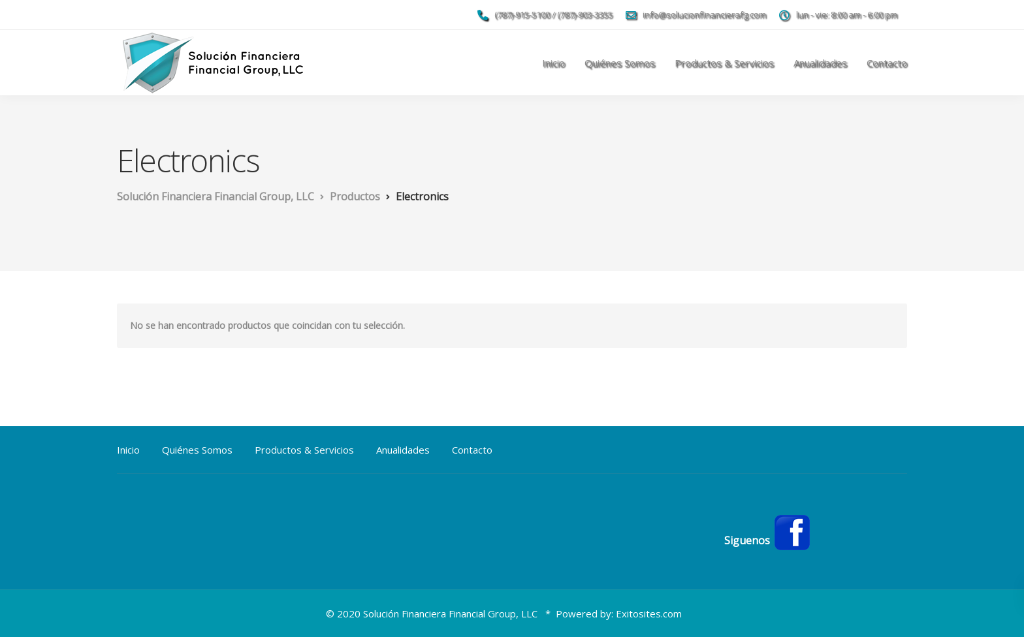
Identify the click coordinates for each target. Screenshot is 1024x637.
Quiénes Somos (619, 62)
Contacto (887, 62)
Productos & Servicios (724, 62)
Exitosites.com (649, 613)
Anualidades (820, 62)
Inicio (553, 62)
